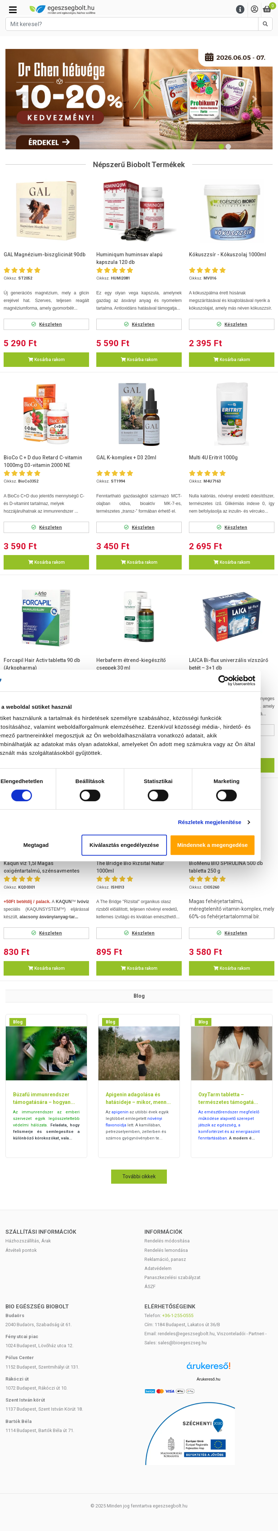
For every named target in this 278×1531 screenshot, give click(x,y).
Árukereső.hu (208, 1379)
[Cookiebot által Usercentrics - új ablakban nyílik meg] (238, 680)
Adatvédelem (158, 1268)
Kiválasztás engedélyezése (139, 845)
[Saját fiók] (254, 9)
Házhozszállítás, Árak (28, 1241)
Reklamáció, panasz (165, 1259)
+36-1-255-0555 (177, 1315)
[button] (23, 99)
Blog (17, 1022)
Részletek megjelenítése (224, 822)
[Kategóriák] (12, 9)
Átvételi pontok (21, 1250)
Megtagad (51, 845)
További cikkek (139, 1176)
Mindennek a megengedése (227, 845)
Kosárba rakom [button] (46, 359)
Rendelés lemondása (166, 1250)
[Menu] (240, 9)
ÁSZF (150, 1286)
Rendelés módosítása (167, 1241)
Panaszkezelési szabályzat (172, 1277)
